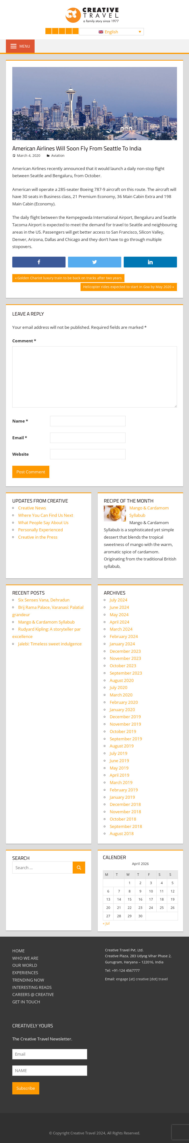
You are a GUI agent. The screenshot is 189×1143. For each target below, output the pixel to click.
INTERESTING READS (32, 987)
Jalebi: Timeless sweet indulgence (50, 644)
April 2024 (119, 622)
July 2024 (118, 600)
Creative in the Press (37, 537)
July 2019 (118, 753)
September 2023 (126, 673)
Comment (24, 341)
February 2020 (124, 702)
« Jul (106, 923)
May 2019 (119, 768)
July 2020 (118, 687)
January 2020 (122, 709)
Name (20, 421)
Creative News (32, 508)
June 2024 (119, 607)
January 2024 (122, 644)
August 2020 (122, 680)
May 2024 (119, 614)
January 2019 (122, 797)
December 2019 (125, 716)
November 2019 (125, 724)
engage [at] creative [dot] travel (142, 979)
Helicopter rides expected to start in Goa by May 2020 (127, 287)
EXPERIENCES (25, 972)
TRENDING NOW (28, 980)
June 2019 (119, 760)
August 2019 (122, 746)
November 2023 (125, 658)
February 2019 (124, 790)
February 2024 (124, 636)
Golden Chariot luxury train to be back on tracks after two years (69, 278)
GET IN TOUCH (26, 1002)
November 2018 (125, 811)
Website (20, 454)
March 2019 (121, 782)
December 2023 (125, 651)
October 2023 (123, 665)
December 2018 (125, 804)
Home (18, 951)
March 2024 (121, 629)
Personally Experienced (40, 529)
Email (19, 437)
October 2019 (123, 731)
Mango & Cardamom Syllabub (46, 622)
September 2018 (126, 826)
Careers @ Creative (33, 994)
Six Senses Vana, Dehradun (43, 600)
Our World (24, 965)
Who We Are (25, 958)
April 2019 (119, 775)
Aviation (58, 155)
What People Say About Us (43, 522)
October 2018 (123, 819)
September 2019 (126, 739)
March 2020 (121, 695)
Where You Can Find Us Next (45, 515)
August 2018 (122, 833)
